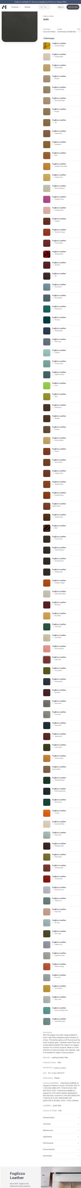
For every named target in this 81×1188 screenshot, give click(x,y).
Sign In (61, 7)
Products (14, 7)
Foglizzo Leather (48, 16)
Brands (27, 7)
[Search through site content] (46, 7)
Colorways (48, 38)
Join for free (73, 7)
